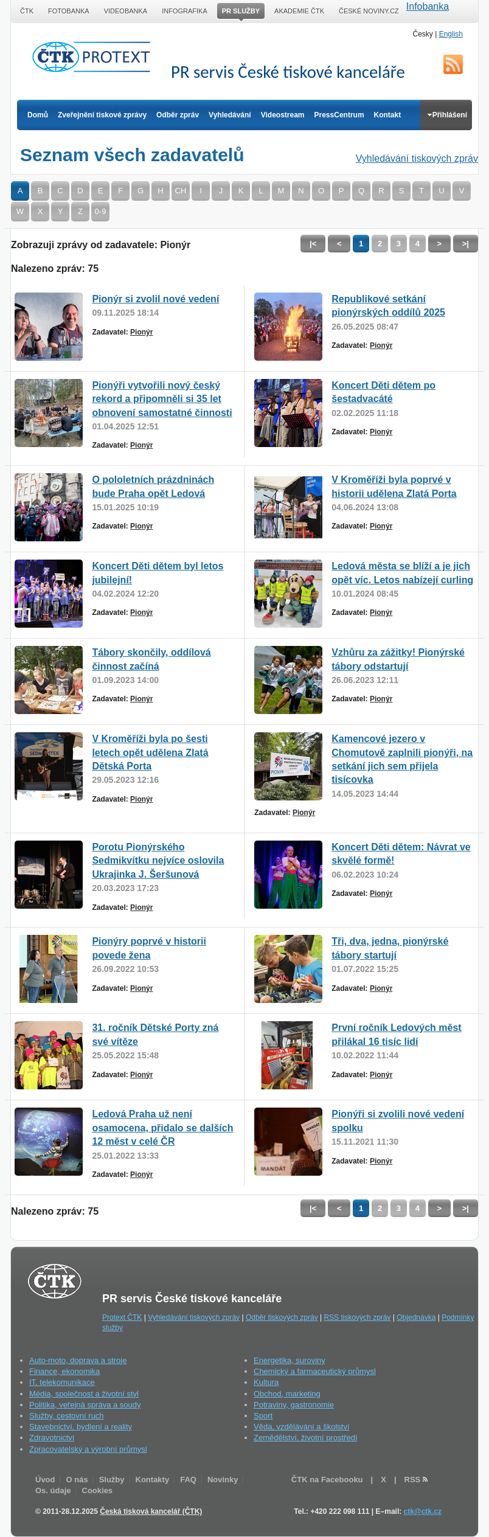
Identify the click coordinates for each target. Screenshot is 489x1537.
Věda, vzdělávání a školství (302, 1426)
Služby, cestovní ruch (66, 1415)
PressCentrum (339, 115)
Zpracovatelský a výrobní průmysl (88, 1449)
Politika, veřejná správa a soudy (85, 1404)
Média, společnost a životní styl (84, 1393)
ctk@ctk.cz (423, 1511)
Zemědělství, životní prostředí (306, 1437)
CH (181, 190)
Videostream (283, 115)
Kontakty (153, 1479)
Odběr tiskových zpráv (282, 1317)
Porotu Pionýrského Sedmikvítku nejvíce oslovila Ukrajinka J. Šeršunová (158, 861)
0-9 (100, 211)
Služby (112, 1479)
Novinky (222, 1479)
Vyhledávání (230, 115)
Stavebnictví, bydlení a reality (80, 1426)
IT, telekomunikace (62, 1382)
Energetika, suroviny (289, 1360)
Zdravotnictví (51, 1437)
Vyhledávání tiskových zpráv (417, 158)
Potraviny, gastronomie (294, 1404)
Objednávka (416, 1317)
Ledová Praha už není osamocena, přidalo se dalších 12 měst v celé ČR (162, 1128)
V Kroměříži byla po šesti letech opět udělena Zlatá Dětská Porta (150, 752)
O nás (77, 1479)
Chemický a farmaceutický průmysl (315, 1371)
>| (465, 243)
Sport (263, 1415)
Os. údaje (53, 1490)
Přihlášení (447, 115)
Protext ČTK (122, 1317)
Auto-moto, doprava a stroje (78, 1360)
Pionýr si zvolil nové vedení (155, 299)
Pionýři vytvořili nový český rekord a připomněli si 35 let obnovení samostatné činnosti (162, 399)
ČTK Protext (95, 56)
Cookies (97, 1490)
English (451, 34)
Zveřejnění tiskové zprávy (102, 115)
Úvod (45, 1479)
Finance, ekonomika (64, 1371)
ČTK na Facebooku (327, 1479)
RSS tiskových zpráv (357, 1317)
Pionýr (141, 332)
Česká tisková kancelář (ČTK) (151, 1511)
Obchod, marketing (287, 1393)
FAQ (188, 1479)
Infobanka (427, 6)
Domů (37, 115)
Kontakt (387, 115)
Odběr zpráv (177, 115)
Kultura (266, 1382)
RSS (453, 64)
